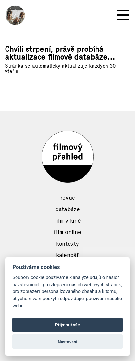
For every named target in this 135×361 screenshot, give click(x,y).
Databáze (67, 209)
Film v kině (67, 220)
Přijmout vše (67, 324)
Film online (67, 232)
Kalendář (67, 255)
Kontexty (67, 243)
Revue (67, 197)
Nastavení (67, 341)
